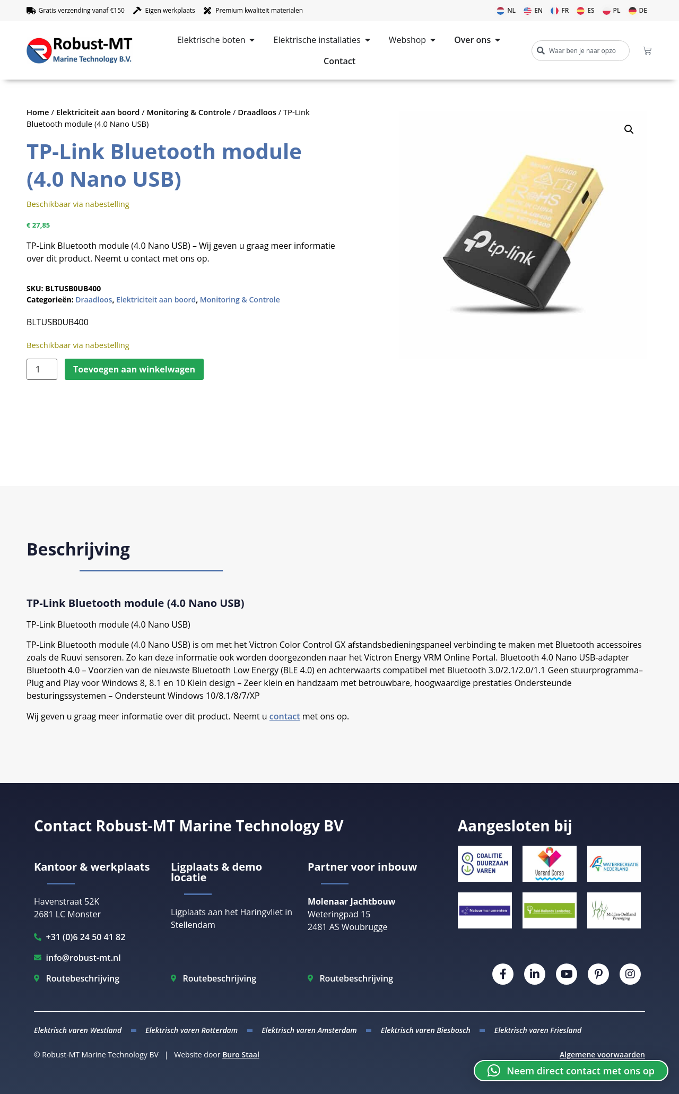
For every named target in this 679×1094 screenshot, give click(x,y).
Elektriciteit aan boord (98, 112)
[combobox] (581, 50)
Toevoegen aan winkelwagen (134, 369)
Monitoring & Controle (189, 112)
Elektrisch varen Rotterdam (191, 1030)
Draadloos (257, 112)
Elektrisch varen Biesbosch (426, 1030)
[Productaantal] (42, 369)
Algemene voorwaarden (602, 1054)
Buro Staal (240, 1054)
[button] (629, 129)
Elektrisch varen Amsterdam (309, 1030)
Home (38, 112)
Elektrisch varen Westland (77, 1030)
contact (284, 716)
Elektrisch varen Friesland (537, 1030)
